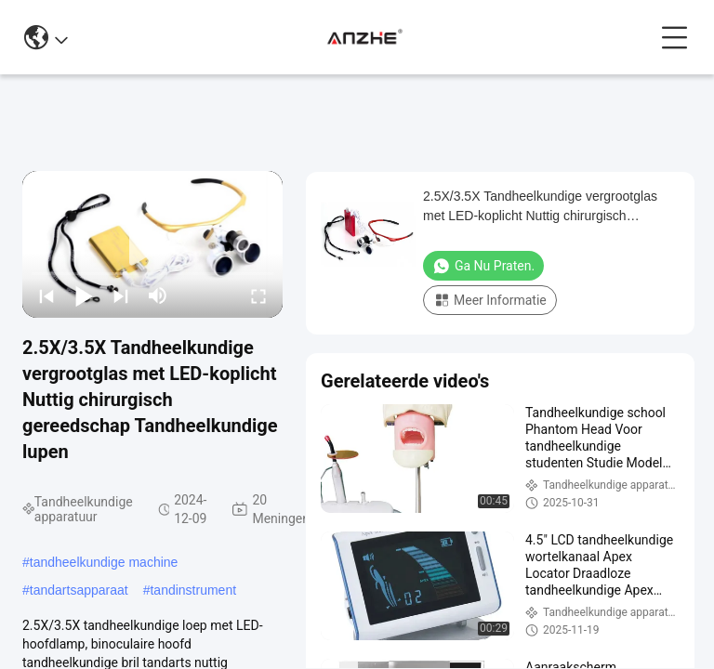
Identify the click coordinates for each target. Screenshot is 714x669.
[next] (120, 295)
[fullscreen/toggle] (258, 295)
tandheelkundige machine (104, 562)
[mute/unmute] (158, 295)
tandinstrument (193, 590)
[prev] (46, 295)
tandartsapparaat (79, 590)
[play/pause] (83, 295)
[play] (152, 244)
